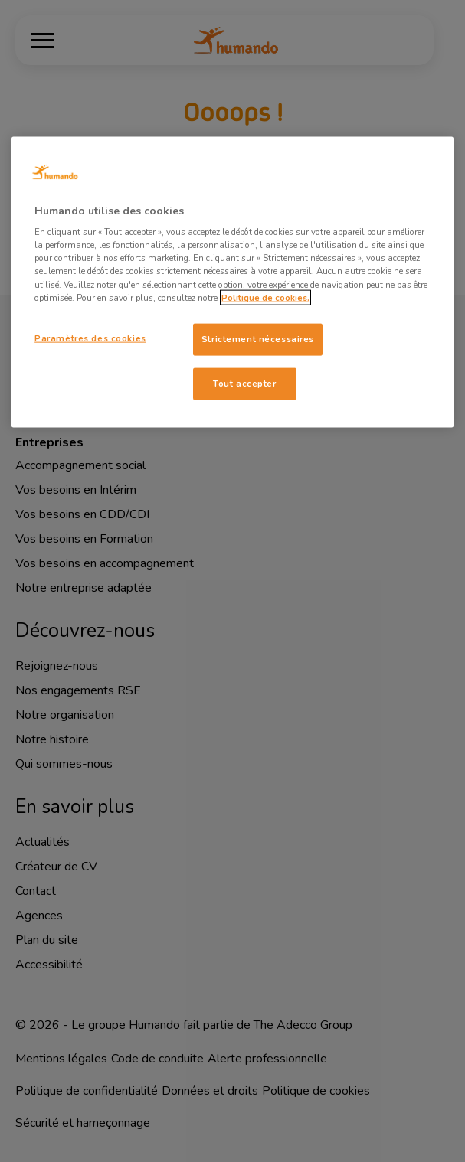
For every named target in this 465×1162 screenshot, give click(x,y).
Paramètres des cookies (90, 337)
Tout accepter (244, 383)
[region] (232, 281)
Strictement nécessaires (257, 338)
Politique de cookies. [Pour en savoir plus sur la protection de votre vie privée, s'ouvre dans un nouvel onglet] (265, 297)
